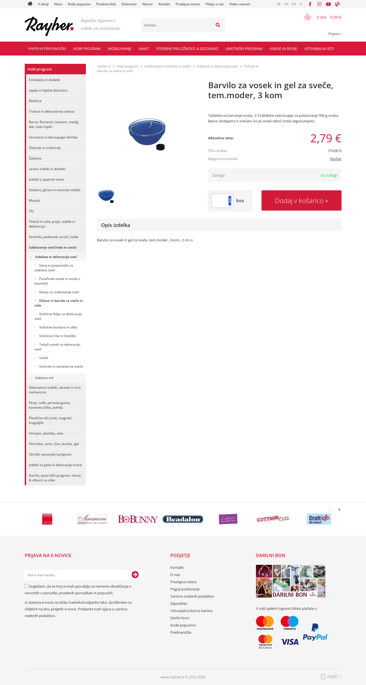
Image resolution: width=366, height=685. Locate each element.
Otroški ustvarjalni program (50, 454)
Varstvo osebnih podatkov (192, 596)
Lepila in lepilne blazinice (48, 90)
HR (286, 4)
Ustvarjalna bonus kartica (191, 610)
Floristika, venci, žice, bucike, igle (54, 443)
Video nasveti (240, 4)
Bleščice (35, 100)
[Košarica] (319, 17)
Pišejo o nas (215, 4)
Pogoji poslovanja (185, 589)
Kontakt (164, 4)
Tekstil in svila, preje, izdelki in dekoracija (52, 224)
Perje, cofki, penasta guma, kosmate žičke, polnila (50, 405)
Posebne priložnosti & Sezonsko (187, 48)
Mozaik (34, 200)
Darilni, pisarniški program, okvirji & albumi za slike (55, 477)
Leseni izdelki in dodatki (47, 168)
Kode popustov (79, 4)
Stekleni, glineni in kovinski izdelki (54, 190)
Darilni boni (179, 617)
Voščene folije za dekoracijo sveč (58, 316)
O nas (175, 574)
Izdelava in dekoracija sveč (56, 256)
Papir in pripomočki (47, 48)
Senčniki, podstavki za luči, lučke (53, 236)
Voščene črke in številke (57, 335)
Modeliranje (119, 48)
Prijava (335, 33)
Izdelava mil (44, 377)
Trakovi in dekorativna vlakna (51, 111)
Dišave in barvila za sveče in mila (58, 303)
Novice (147, 4)
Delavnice (129, 4)
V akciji (43, 4)
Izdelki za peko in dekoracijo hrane (55, 464)
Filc (31, 211)
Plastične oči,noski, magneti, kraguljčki (50, 420)
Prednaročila (106, 4)
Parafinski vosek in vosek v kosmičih (57, 281)
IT (301, 4)
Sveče (43, 357)
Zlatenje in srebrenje (45, 147)
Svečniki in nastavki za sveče (61, 366)
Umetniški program (244, 48)
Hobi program (87, 48)
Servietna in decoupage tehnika (53, 137)
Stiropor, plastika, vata (46, 433)
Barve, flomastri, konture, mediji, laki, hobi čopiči (54, 124)
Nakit (144, 48)
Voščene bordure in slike (58, 327)
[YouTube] (328, 4)
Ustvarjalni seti (319, 48)
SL (279, 4)
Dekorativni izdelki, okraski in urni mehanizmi (55, 390)
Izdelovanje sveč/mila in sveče (52, 247)
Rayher (336, 158)
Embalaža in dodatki (44, 79)
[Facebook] (310, 4)
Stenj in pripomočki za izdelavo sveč (53, 267)
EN (294, 4)
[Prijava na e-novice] (135, 575)
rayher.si (104, 66)
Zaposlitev (178, 603)
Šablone (35, 158)
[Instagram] (319, 4)
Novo (58, 4)
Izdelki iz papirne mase (46, 179)
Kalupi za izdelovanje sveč (59, 292)
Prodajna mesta (188, 4)
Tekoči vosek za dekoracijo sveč (57, 347)
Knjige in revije (283, 48)
